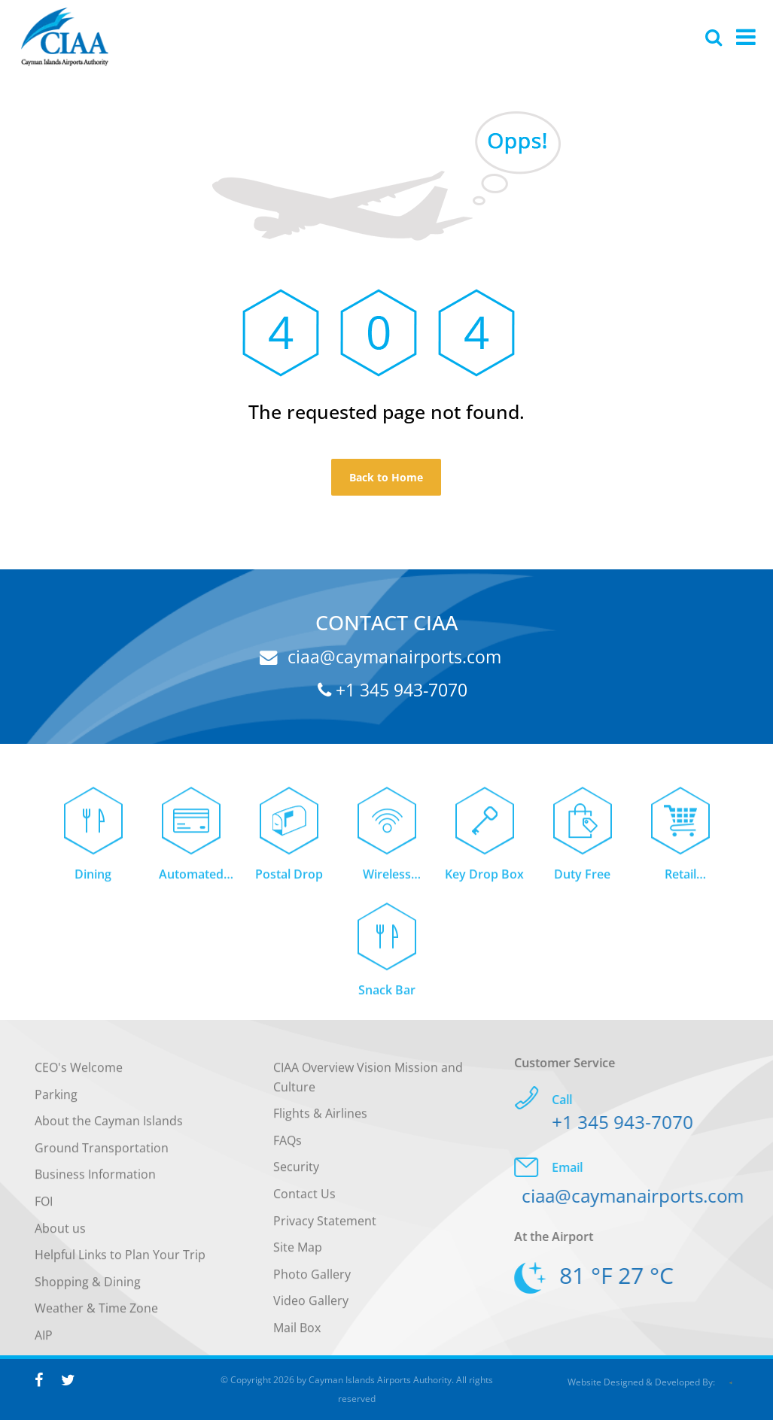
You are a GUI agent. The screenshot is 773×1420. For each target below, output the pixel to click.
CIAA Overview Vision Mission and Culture (368, 1086)
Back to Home (386, 477)
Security (296, 1175)
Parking (56, 1102)
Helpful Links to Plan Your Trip (120, 1263)
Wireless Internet (387, 884)
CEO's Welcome (79, 1076)
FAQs (287, 1149)
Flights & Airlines (320, 1122)
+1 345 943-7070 (392, 690)
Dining (93, 883)
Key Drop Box (484, 883)
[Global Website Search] (713, 37)
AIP (44, 1344)
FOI (44, 1210)
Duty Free (582, 883)
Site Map (297, 1256)
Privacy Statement (324, 1229)
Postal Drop (289, 883)
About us (60, 1236)
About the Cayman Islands (109, 1129)
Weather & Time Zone (96, 1317)
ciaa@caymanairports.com (380, 657)
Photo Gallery (312, 1283)
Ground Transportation (102, 1156)
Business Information (95, 1183)
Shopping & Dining (88, 1290)
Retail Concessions (680, 884)
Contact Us (304, 1202)
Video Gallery (310, 1309)
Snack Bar (386, 998)
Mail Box (297, 1336)
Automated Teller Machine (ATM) (191, 884)
